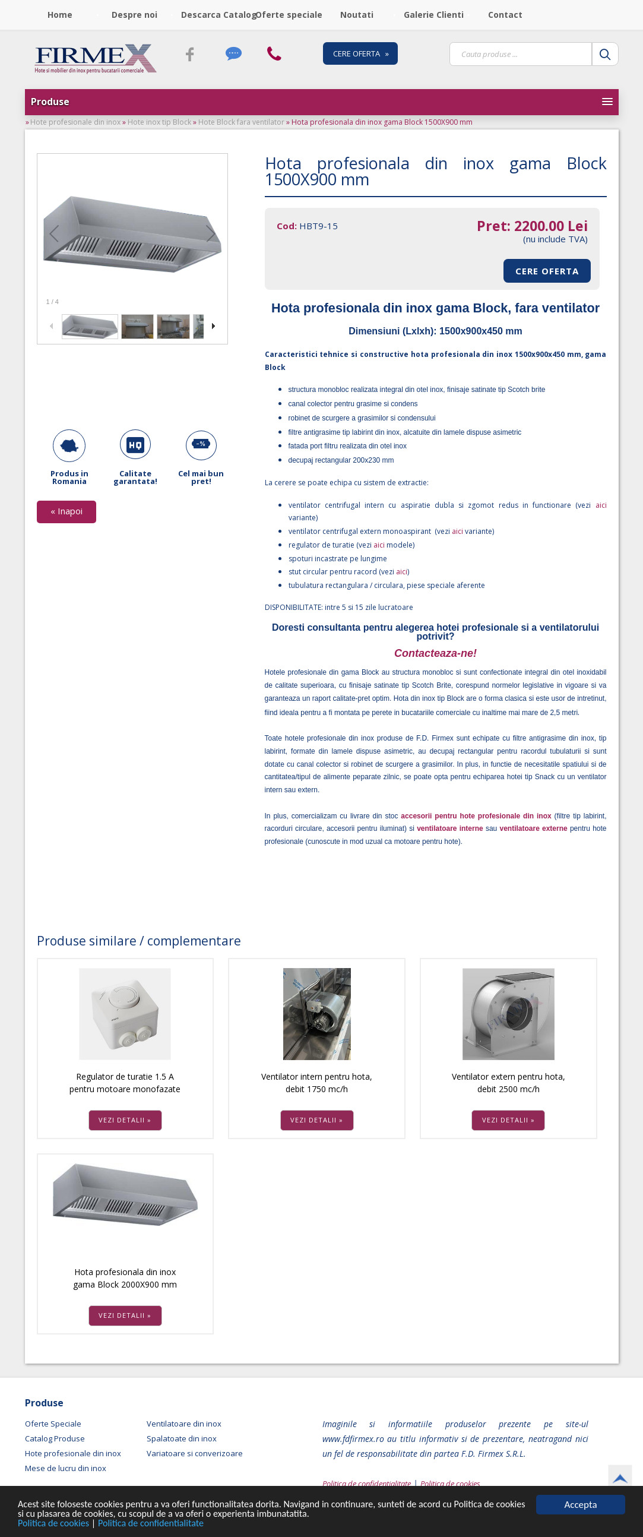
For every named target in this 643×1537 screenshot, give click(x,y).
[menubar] (284, 15)
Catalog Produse (55, 1438)
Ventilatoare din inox (184, 1423)
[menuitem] (62, 15)
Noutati (356, 14)
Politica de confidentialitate (158, 1524)
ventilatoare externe (533, 828)
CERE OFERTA (547, 271)
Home (59, 14)
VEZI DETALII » (125, 1119)
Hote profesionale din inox (75, 122)
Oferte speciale (288, 14)
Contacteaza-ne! (435, 653)
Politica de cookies (57, 1524)
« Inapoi (66, 511)
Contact (505, 14)
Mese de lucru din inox (65, 1468)
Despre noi (134, 14)
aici (598, 505)
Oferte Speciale (53, 1423)
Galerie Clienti (434, 14)
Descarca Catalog (214, 14)
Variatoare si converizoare (195, 1453)
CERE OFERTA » (361, 53)
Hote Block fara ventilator (241, 122)
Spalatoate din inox (182, 1438)
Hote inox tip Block (159, 122)
